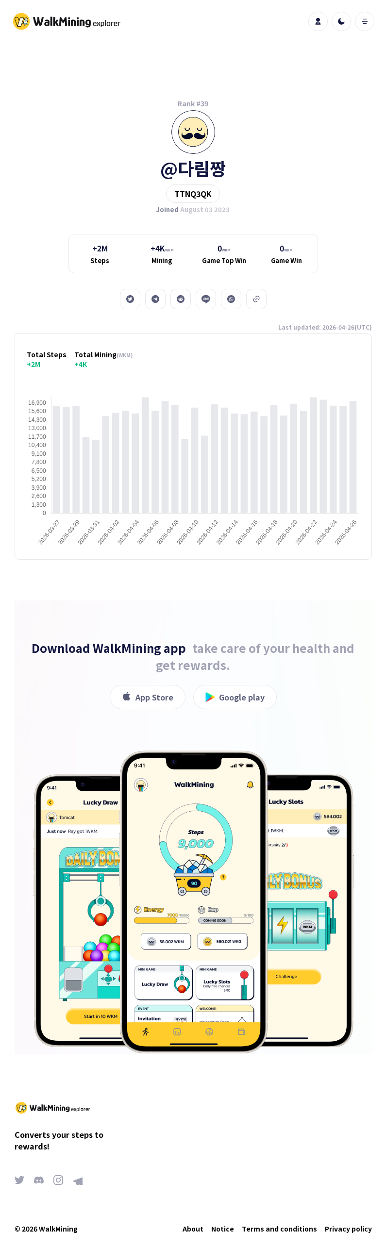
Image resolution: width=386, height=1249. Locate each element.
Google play (235, 697)
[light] (341, 21)
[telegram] (155, 299)
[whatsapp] (231, 299)
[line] (206, 299)
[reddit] (180, 299)
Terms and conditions (279, 1228)
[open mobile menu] (364, 21)
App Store (147, 697)
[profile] (318, 21)
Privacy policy (348, 1228)
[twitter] (130, 299)
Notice (222, 1228)
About (193, 1228)
